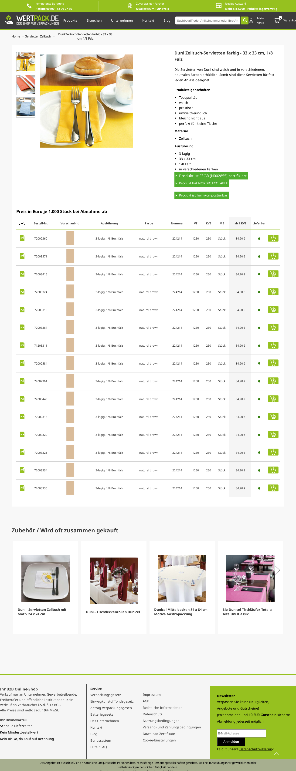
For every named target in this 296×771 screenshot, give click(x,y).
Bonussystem (100, 740)
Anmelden (231, 742)
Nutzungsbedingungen (161, 720)
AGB (146, 701)
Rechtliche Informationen (163, 707)
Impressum (152, 694)
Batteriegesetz (101, 714)
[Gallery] (148, 587)
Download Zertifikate (159, 733)
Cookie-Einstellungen (159, 740)
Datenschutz (152, 714)
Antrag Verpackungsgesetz (111, 708)
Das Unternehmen (104, 721)
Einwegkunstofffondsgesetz (112, 701)
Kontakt (96, 727)
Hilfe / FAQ (98, 747)
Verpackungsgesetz (105, 695)
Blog (93, 734)
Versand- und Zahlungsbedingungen (172, 727)
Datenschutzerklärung (256, 749)
